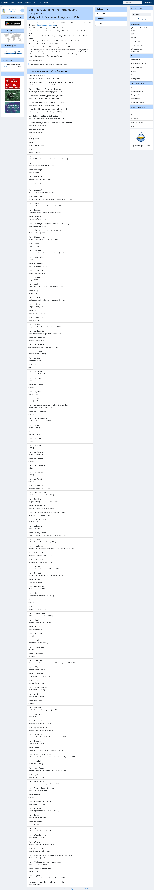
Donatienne (135, 118)
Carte (34, 3)
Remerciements (136, 67)
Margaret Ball (135, 95)
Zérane (133, 126)
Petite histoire (135, 60)
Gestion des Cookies (83, 889)
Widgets (135, 34)
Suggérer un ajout (138, 45)
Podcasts (45, 3)
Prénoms (19, 3)
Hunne (133, 87)
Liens (133, 75)
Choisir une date (136, 8)
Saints (12, 3)
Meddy (133, 115)
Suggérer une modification (137, 50)
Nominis (4, 2)
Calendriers (27, 3)
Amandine (134, 111)
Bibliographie (135, 79)
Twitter (6, 67)
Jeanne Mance (136, 99)
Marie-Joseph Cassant (138, 102)
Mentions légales (69, 889)
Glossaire (134, 71)
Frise (39, 3)
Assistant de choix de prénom (139, 29)
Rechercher (148, 3)
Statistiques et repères (138, 63)
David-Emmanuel (137, 122)
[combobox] (132, 2)
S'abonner (135, 41)
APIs (133, 38)
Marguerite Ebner (137, 91)
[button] (138, 18)
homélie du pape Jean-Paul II (46, 25)
